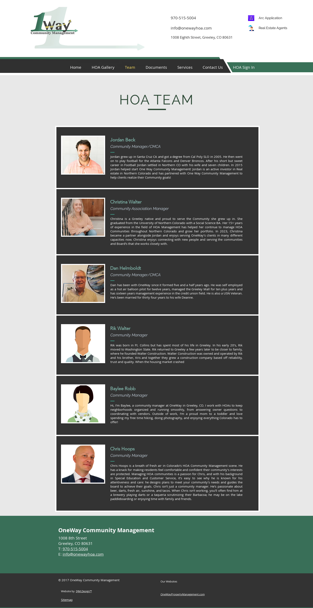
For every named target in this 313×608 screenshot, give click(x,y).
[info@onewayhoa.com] (194, 28)
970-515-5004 (75, 549)
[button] (244, 67)
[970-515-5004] (232, 18)
